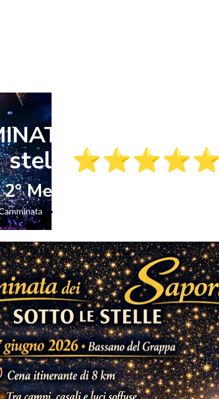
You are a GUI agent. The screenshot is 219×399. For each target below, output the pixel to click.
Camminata (81, 211)
